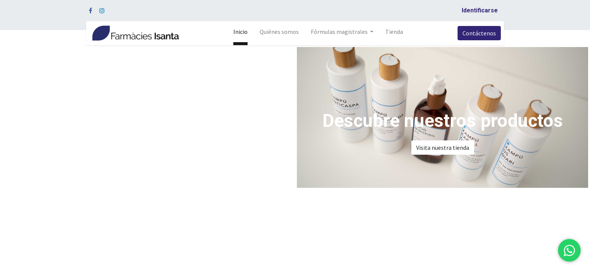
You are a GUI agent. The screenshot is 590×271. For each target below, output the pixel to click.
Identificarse (480, 10)
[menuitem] (240, 33)
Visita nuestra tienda (442, 147)
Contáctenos (479, 33)
